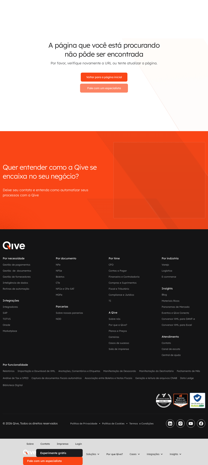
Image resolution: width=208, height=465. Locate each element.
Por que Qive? (114, 454)
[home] (29, 452)
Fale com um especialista (104, 88)
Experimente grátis (53, 453)
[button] (93, 454)
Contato (45, 443)
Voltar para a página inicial (104, 77)
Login (78, 443)
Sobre (30, 443)
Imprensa (62, 443)
